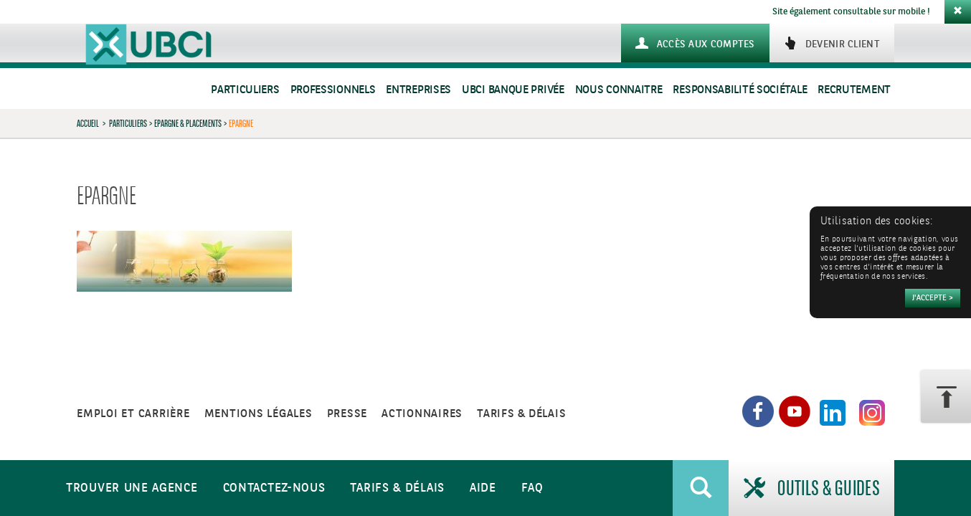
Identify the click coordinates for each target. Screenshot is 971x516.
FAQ (532, 488)
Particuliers (245, 90)
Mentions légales (258, 414)
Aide (483, 488)
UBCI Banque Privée (513, 90)
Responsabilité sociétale (740, 90)
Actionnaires (422, 414)
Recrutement (854, 90)
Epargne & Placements (188, 123)
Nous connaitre (619, 90)
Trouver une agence (132, 488)
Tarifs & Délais (397, 488)
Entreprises (418, 90)
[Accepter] (932, 298)
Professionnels (333, 90)
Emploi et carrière (133, 414)
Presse (347, 414)
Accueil (88, 123)
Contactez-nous (274, 488)
